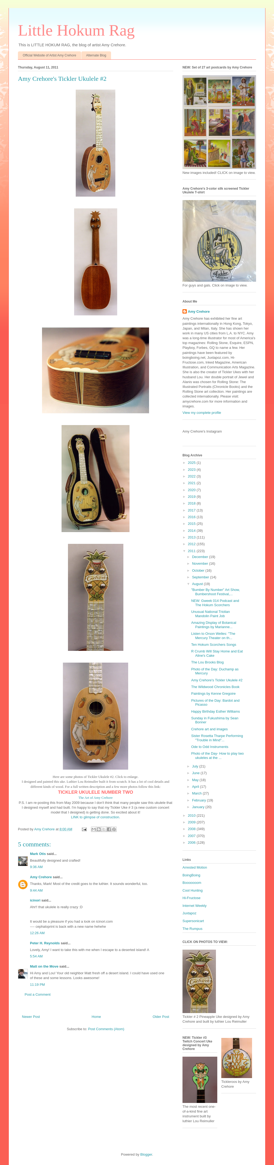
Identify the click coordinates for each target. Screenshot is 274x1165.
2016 (192, 517)
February (199, 800)
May (196, 780)
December (200, 557)
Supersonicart (193, 921)
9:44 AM (36, 890)
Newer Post (31, 1017)
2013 (192, 537)
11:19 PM (37, 985)
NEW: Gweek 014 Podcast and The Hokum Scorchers (215, 603)
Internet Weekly (194, 906)
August (198, 584)
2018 (192, 503)
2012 (192, 544)
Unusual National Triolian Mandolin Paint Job (210, 614)
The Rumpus (192, 929)
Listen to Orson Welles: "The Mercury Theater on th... (213, 636)
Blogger (146, 1154)
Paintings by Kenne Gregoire (213, 694)
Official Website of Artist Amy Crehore (49, 55)
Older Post (161, 1017)
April (196, 787)
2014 (192, 531)
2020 (192, 490)
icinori (35, 900)
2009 (192, 822)
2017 (192, 510)
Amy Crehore (41, 877)
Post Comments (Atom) (106, 1029)
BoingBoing (191, 875)
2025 (192, 463)
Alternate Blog (96, 55)
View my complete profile (201, 413)
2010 (192, 815)
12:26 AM (37, 933)
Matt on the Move (44, 966)
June (196, 773)
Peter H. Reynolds (45, 943)
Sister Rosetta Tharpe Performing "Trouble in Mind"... (217, 738)
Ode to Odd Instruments (209, 747)
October (199, 570)
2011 (192, 551)
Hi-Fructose (191, 898)
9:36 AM (36, 867)
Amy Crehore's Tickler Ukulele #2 (216, 680)
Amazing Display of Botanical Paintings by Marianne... (213, 625)
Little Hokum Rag (76, 30)
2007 (192, 836)
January (199, 807)
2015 (192, 524)
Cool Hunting (192, 890)
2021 (192, 483)
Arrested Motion (194, 867)
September (201, 577)
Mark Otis (38, 854)
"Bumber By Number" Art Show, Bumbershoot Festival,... (215, 592)
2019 (192, 497)
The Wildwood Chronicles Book (215, 687)
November (200, 564)
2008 (192, 829)
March (197, 793)
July (195, 766)
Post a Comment (38, 994)
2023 (192, 470)
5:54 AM (36, 956)
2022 (192, 476)
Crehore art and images (209, 729)
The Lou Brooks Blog (207, 662)
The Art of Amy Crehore (95, 798)
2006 (192, 843)
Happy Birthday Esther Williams (215, 711)
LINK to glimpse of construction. (95, 817)
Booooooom (191, 883)
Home (96, 1017)
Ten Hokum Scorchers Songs (213, 645)
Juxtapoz (189, 913)
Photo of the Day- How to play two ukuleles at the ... (217, 755)
